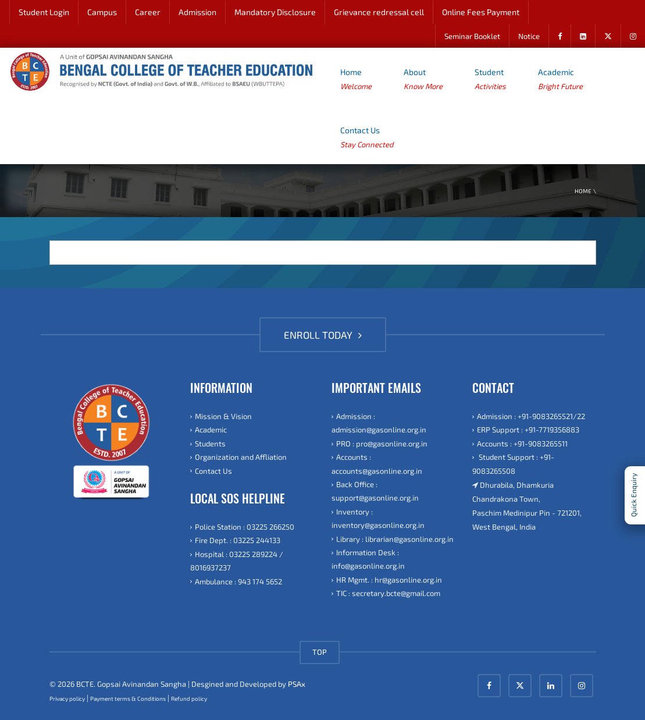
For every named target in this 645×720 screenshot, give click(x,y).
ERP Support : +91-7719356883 (528, 429)
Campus (102, 12)
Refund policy (189, 698)
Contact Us (366, 138)
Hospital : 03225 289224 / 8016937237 (236, 560)
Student (490, 80)
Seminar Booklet (472, 36)
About (423, 80)
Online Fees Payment (480, 12)
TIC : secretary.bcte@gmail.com (388, 593)
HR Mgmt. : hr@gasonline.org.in (389, 579)
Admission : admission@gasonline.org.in (379, 423)
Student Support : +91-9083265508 (513, 463)
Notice (529, 36)
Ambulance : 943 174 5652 (238, 581)
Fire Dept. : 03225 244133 (237, 540)
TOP (319, 652)
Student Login (44, 12)
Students (210, 443)
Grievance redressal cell (379, 12)
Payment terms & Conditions (128, 698)
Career (148, 12)
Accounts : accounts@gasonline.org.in (377, 463)
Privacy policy (67, 698)
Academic (560, 80)
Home (356, 80)
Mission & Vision (223, 416)
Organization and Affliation (241, 457)
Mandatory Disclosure (275, 12)
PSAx (296, 684)
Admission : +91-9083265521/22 (531, 416)
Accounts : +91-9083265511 (522, 443)
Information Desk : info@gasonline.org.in (368, 559)
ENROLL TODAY (323, 335)
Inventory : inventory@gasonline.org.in (378, 518)
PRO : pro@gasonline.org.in (381, 443)
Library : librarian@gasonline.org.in (395, 539)
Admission (197, 12)
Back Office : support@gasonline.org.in (375, 491)
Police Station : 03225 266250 (244, 526)
